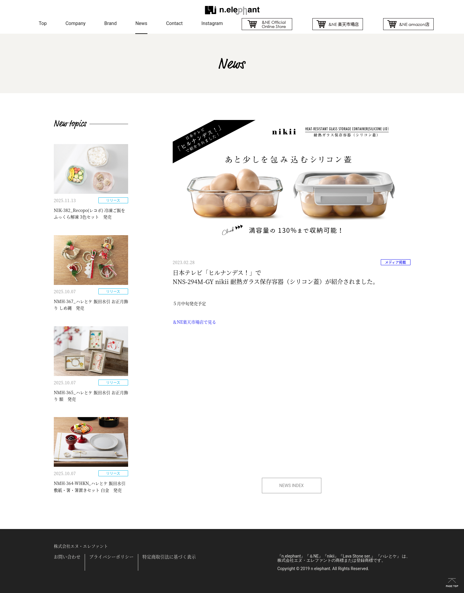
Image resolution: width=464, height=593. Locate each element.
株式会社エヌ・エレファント (81, 546)
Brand (110, 23)
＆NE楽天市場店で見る (194, 322)
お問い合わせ (67, 557)
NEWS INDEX (291, 485)
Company (75, 23)
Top (43, 23)
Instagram (212, 23)
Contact (174, 23)
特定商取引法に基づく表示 (169, 557)
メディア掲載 (395, 262)
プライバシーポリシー (111, 557)
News (141, 23)
